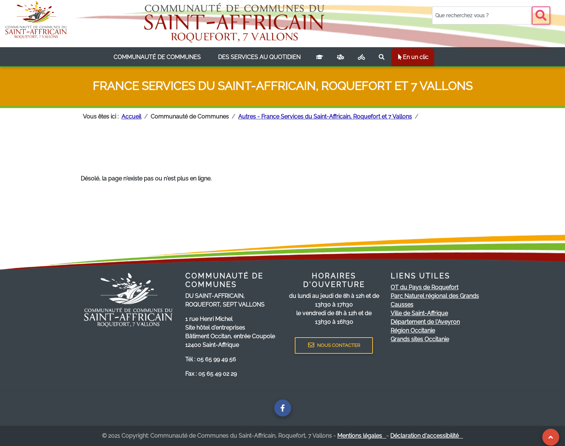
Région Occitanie (413, 330)
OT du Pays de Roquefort (424, 287)
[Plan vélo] (361, 57)
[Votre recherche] (482, 15)
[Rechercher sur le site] (381, 57)
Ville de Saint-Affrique (419, 313)
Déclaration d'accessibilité (426, 435)
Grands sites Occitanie (420, 339)
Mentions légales (361, 435)
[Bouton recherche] (541, 15)
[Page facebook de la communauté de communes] (282, 408)
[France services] (340, 57)
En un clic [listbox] (412, 57)
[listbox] (157, 57)
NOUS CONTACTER (334, 345)
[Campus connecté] (319, 57)
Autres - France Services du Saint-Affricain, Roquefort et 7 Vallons (325, 116)
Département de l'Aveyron (425, 321)
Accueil (131, 116)
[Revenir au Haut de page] (550, 437)
